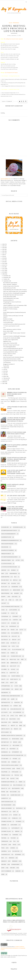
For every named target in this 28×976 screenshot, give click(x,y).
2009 (3, 274)
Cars (17, 600)
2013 (3, 267)
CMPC (2, 600)
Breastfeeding (5, 593)
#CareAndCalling (18, 527)
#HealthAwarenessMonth (8, 533)
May (4, 373)
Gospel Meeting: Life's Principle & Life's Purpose (15, 289)
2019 (3, 256)
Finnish (13, 652)
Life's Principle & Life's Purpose (11, 72)
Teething (3, 838)
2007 (3, 383)
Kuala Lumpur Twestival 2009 (10, 343)
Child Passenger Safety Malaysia (10, 606)
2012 (3, 268)
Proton (17, 775)
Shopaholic (19, 808)
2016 (3, 261)
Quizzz (3, 778)
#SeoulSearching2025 (7, 543)
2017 (3, 260)
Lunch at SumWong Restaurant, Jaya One (13, 348)
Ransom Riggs (5, 785)
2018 (3, 258)
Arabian (13, 570)
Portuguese (15, 772)
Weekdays (4, 861)
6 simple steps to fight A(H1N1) (10, 339)
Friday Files (13, 659)
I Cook (16, 686)
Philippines (4, 772)
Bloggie (13, 583)
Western (3, 864)
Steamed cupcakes (6, 821)
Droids (13, 629)
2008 (3, 381)
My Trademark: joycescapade (10, 282)
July (4, 369)
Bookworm (15, 586)
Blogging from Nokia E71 (9, 364)
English (14, 639)
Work (2, 867)
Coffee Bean (4, 616)
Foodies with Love (16, 656)
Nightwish (12, 748)
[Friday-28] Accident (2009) (9, 296)
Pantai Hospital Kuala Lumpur (9, 765)
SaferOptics (4, 798)
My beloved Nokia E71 (8, 300)
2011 (3, 270)
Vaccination (15, 851)
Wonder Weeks (15, 864)
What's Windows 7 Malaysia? (10, 284)
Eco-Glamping (15, 633)
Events (3, 643)
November (6, 277)
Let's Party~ (4, 712)
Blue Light (4, 586)
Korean (16, 705)
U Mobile (12, 848)
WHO (2, 857)
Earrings (3, 633)
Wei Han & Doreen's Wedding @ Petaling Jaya (14, 293)
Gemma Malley (14, 662)
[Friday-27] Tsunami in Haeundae (11, 307)
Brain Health (5, 590)
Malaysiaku (12, 719)
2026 (3, 244)
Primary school (5, 775)
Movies (15, 742)
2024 (3, 247)
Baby (2, 573)
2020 (3, 254)
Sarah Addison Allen (7, 801)
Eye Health (14, 643)
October (5, 279)
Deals (2, 626)
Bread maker (16, 590)
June (4, 371)
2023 (3, 249)
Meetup (13, 725)
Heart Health (14, 679)
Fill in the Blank (16, 649)
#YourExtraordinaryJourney (9, 557)
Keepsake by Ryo (5, 702)
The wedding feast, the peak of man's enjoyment (13, 38)
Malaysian (4, 722)
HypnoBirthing (5, 686)
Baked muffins (5, 576)
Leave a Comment (7, 101)
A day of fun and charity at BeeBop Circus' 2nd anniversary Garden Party (16, 472)
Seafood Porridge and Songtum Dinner (12, 350)
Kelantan (17, 702)
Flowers (3, 656)
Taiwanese (15, 834)
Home (2, 682)
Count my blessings (8, 322)
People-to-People (6, 768)
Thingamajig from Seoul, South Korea (12, 302)
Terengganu (4, 841)
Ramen (20, 781)
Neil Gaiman (16, 745)
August (5, 367)
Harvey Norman (15, 676)
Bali (15, 576)
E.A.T (4, 327)
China (3, 609)
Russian (3, 795)
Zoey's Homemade (6, 871)
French (3, 659)
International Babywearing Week (10, 695)
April (4, 374)
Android (3, 570)
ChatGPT (3, 603)
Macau (3, 719)
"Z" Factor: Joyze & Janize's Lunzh (11, 326)
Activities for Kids (6, 563)
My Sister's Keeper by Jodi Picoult (11, 345)
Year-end (12, 867)
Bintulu (15, 580)
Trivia (3, 848)
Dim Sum (3, 629)
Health (3, 679)
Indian (16, 689)
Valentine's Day (5, 854)
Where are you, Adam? (8, 320)
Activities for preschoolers (9, 567)
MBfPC (21, 715)
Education (4, 636)
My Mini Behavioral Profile (9, 288)
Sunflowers (14, 824)
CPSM (10, 600)
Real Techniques (17, 785)
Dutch (21, 629)
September (6, 281)
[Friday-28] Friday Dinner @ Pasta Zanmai (13, 295)
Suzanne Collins (6, 831)
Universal (4, 851)
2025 (3, 246)
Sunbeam (3, 824)
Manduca (4, 725)
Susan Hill (4, 828)
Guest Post (13, 672)
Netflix (3, 748)
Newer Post (9, 106)
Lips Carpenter (17, 712)
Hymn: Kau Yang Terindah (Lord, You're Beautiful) (15, 291)
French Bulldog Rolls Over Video (11, 298)
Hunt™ (12, 682)
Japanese (3, 699)
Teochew (13, 838)
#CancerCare (5, 527)
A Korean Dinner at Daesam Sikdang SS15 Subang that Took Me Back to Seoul (16, 419)
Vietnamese (18, 854)
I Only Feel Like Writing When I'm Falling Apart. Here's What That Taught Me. (17, 508)
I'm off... (5, 310)
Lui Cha (3, 715)
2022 (3, 251)
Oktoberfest (15, 752)
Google (13, 669)
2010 (3, 272)
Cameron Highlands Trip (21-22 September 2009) (15, 305)
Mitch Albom (5, 732)
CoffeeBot (15, 616)
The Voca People (7, 303)
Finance (3, 652)
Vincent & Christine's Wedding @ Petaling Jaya (14, 336)
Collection (4, 619)
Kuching (3, 709)
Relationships (16, 788)
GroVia (3, 672)
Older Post (18, 106)
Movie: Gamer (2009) (8, 331)
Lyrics (12, 715)
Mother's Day (5, 742)
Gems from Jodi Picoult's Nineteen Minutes (13, 357)
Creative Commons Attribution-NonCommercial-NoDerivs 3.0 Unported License (13, 948)
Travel (14, 844)
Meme (20, 725)
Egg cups (14, 636)
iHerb (2, 874)
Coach (13, 613)
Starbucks (15, 818)
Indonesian (4, 692)
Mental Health (5, 729)
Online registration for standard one (12, 755)
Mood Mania (15, 738)
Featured (3, 649)
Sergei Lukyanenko (6, 808)
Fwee (22, 659)
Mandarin (15, 722)
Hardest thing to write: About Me (11, 286)
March (5, 376)
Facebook (4, 646)
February (5, 378)
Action (18, 560)
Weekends (16, 22)
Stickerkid (18, 821)
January (5, 380)
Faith (10, 22)
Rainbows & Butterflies (7, 781)
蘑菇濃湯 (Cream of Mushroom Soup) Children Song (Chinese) (17, 394)
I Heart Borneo (5, 689)
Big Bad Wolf (5, 580)
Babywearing (13, 573)
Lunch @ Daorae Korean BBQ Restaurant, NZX (14, 324)
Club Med (4, 613)
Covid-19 (3, 623)
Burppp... (3, 596)
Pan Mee (15, 758)
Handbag (3, 676)
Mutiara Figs (4, 745)
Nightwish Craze (7, 341)
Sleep (14, 811)
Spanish (15, 814)
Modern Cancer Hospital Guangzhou (11, 735)
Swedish (17, 831)
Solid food (4, 814)
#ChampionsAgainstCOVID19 (9, 530)
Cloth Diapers (13, 609)
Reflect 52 (4, 788)
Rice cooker (13, 791)
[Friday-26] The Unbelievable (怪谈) (11, 338)
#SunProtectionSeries (7, 550)
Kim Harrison (5, 705)
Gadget (3, 662)
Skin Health (4, 811)
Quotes (12, 778)
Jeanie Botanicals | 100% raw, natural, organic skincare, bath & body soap (16, 459)
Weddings (11, 857)
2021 (3, 253)
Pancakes (4, 762)
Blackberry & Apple (7, 319)
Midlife (16, 729)
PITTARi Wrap (4, 758)
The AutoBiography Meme (9, 346)
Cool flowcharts (7, 362)
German (3, 666)
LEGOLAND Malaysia (15, 709)
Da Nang (13, 623)
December (6, 275)
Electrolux (4, 639)
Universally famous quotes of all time (12, 329)
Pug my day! (6, 366)
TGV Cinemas (4, 834)
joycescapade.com (5, 178)
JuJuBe (12, 699)
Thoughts (4, 844)
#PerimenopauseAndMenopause (10, 540)
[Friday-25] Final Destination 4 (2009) (11, 359)
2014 (3, 265)
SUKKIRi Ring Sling (15, 795)
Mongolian (4, 738)
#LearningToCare (6, 537)
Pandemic (14, 762)
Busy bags (14, 596)
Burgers (16, 593)
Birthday (3, 583)
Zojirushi (18, 871)
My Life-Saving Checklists (16, 495)
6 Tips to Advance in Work (9, 353)
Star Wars (4, 818)
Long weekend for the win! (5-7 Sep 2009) (13, 360)
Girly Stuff (13, 666)
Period (18, 768)
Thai (14, 841)
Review (3, 791)
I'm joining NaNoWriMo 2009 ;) (10, 352)
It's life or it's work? (8, 355)
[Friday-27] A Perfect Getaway (10, 309)
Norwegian (4, 752)
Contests (15, 619)
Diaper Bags (12, 626)
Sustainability (16, 828)
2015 (3, 263)
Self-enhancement (6, 805)
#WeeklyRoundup (6, 553)
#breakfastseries (6, 560)
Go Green (4, 669)
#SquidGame (4, 547)
